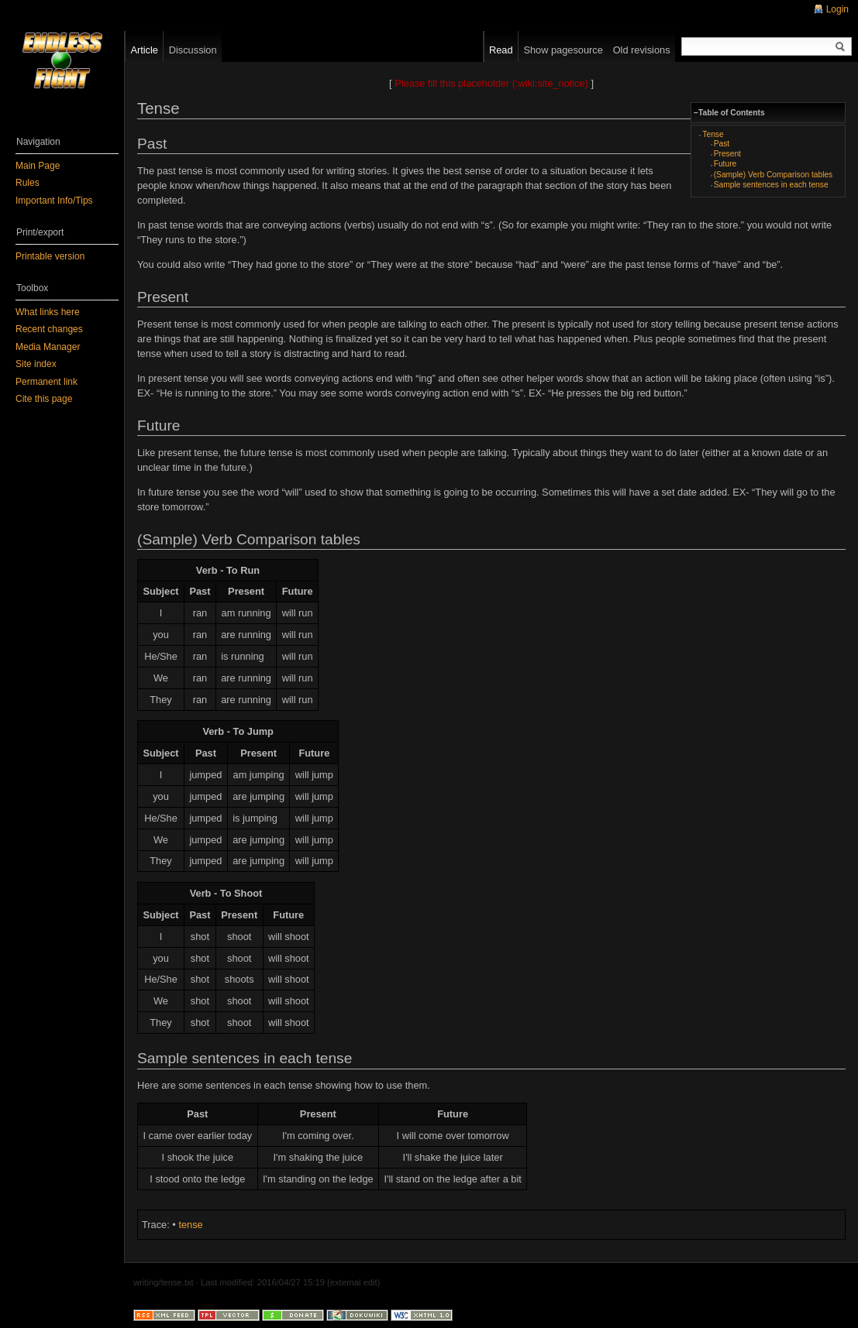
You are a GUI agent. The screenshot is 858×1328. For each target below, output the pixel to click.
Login (837, 9)
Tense (712, 134)
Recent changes (49, 329)
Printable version (50, 256)
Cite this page (44, 398)
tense (190, 1224)
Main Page (38, 165)
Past (721, 143)
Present (727, 153)
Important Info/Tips (54, 200)
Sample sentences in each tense (771, 184)
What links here (48, 312)
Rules (28, 182)
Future (725, 164)
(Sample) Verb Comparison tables (773, 174)
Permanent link (47, 381)
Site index (36, 364)
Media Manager (48, 346)
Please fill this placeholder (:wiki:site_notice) (491, 83)
